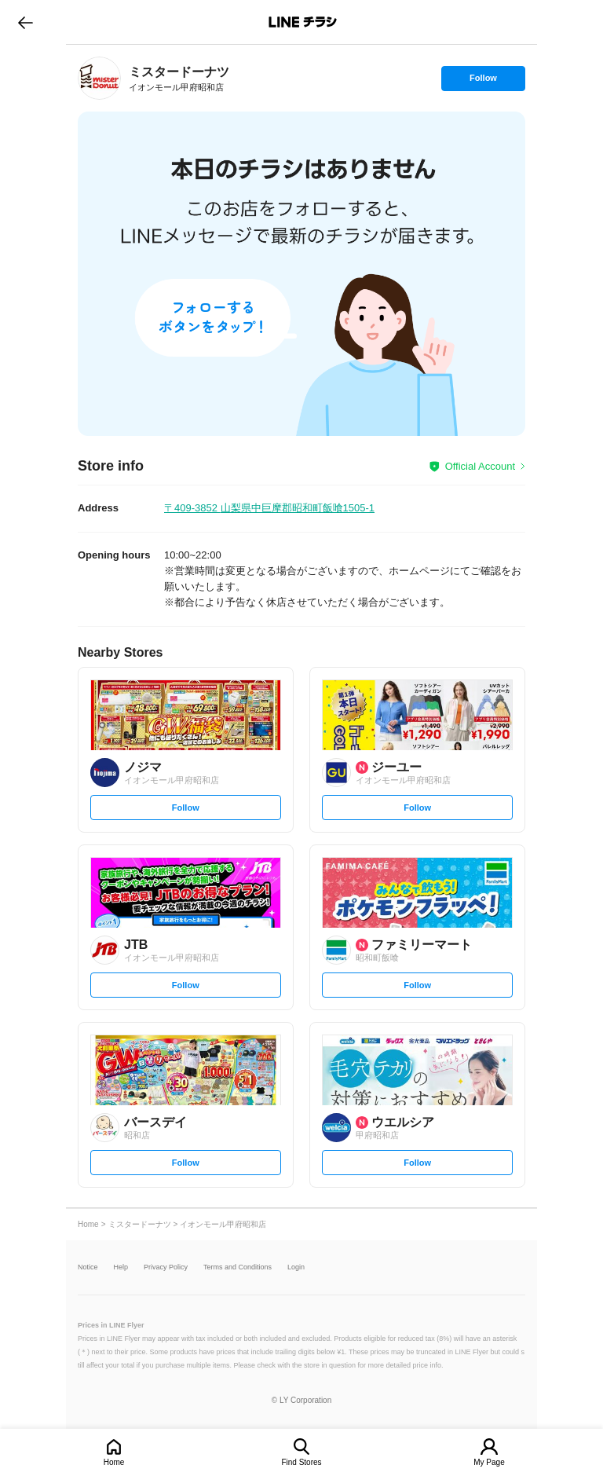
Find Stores (301, 1462)
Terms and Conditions (237, 1267)
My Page (488, 1462)
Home (114, 1462)
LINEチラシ (303, 22)
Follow (483, 81)
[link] (99, 78)
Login (296, 1267)
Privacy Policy (166, 1267)
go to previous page (25, 22)
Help (121, 1267)
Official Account (480, 466)
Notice (88, 1267)
